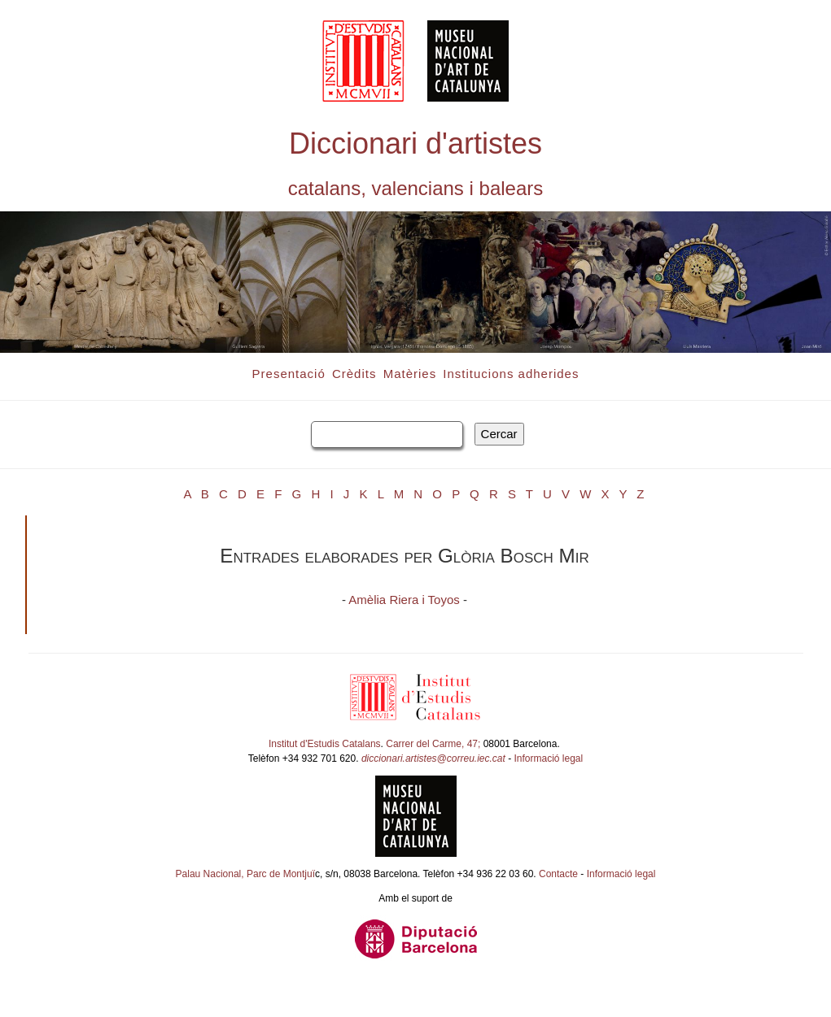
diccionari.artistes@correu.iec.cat (433, 758)
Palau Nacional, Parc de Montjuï (245, 874)
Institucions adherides (511, 373)
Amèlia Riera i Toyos (403, 599)
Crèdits (354, 373)
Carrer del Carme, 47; (433, 744)
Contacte (558, 874)
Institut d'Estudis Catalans (325, 744)
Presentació (289, 373)
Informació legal (549, 758)
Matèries (410, 373)
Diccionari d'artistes (415, 143)
